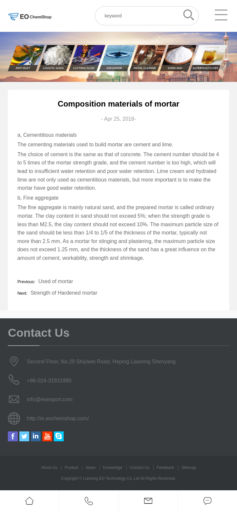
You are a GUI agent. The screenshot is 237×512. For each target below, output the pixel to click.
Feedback (165, 467)
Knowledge (112, 467)
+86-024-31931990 (49, 380)
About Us (49, 467)
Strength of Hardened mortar (64, 293)
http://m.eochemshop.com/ (58, 418)
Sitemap (189, 467)
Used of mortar (55, 281)
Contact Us (139, 467)
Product (71, 467)
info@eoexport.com (50, 399)
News (91, 467)
